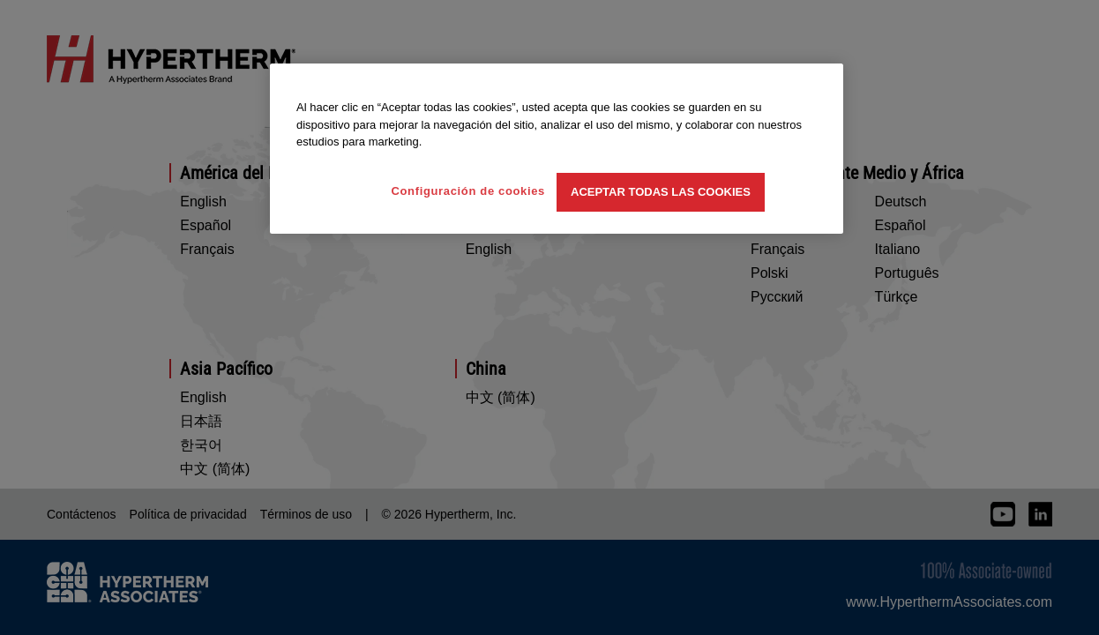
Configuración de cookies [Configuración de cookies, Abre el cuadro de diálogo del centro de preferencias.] (468, 191)
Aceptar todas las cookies (661, 191)
